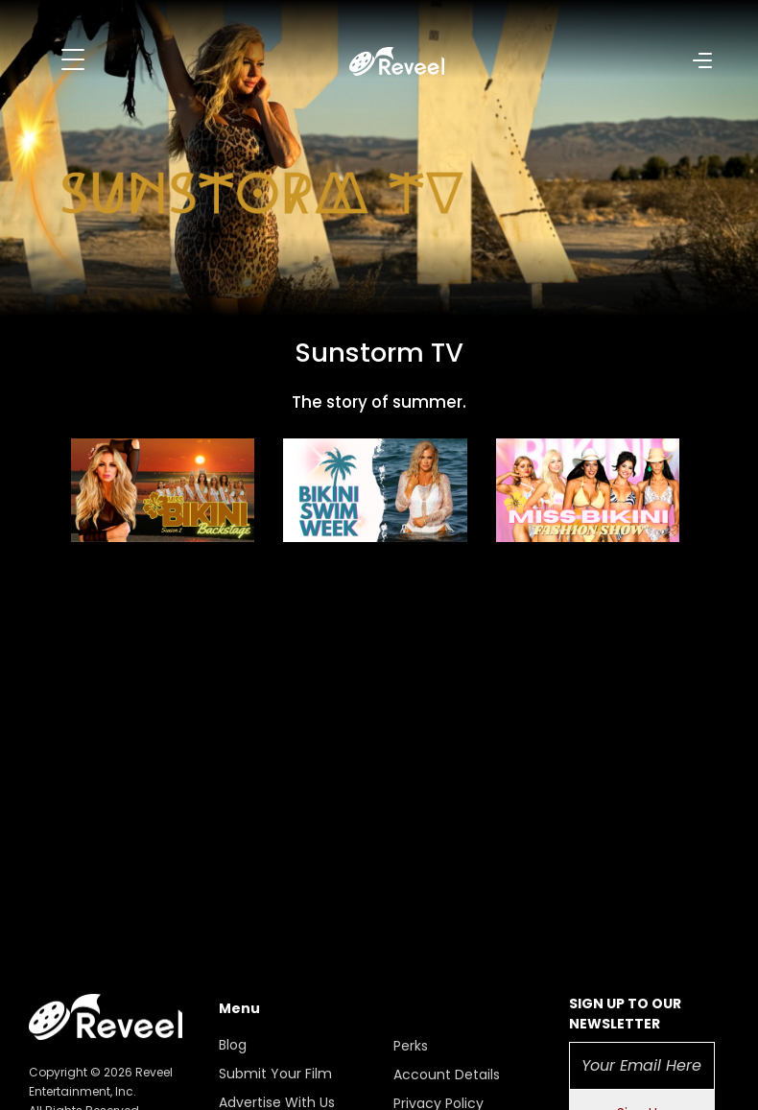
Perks (410, 1045)
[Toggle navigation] (73, 59)
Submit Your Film (275, 1073)
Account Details (446, 1074)
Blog (233, 1044)
